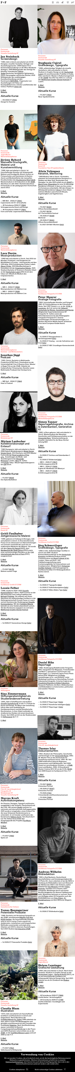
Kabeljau (13, 1025)
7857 (55, 462)
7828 (17, 292)
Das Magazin (53, 887)
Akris (17, 461)
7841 (19, 201)
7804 (23, 205)
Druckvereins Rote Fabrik (25, 180)
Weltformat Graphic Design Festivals (55, 80)
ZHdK (33, 182)
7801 (23, 210)
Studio (19, 807)
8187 (52, 789)
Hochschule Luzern (13, 272)
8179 (11, 569)
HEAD (69, 769)
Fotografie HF (6, 791)
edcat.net (18, 87)
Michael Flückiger (7, 596)
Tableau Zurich (15, 817)
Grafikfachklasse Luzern (20, 1033)
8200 (49, 784)
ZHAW (45, 78)
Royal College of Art (61, 558)
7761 (49, 793)
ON (4, 465)
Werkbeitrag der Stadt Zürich (12, 550)
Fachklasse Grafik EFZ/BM (48, 542)
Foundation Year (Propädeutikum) (51, 168)
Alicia (58, 190)
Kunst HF (41, 166)
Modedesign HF (7, 438)
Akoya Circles (6, 266)
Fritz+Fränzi (58, 898)
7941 (14, 100)
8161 (52, 220)
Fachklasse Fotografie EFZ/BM (50, 294)
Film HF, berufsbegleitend (48, 745)
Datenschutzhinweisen (14, 1062)
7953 (49, 95)
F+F (3, 2)
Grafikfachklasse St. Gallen (11, 1020)
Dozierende (5, 51)
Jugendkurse (6, 155)
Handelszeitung (44, 900)
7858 (17, 287)
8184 (49, 207)
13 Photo (61, 675)
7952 (11, 1048)
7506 (49, 797)
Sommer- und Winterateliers (12, 352)
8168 (52, 216)
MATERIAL (14, 81)
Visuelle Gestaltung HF (9, 53)
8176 (49, 211)
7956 (11, 836)
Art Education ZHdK (22, 929)
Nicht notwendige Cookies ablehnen (48, 1070)
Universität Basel (61, 756)
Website (4, 92)
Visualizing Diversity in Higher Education (53, 683)
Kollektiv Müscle (26, 604)
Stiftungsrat (5, 690)
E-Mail (3, 90)
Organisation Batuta (23, 268)
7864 (19, 381)
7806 (61, 995)
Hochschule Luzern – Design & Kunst (52, 975)
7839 (55, 467)
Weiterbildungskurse (9, 157)
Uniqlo (6, 463)
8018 (11, 478)
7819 (55, 471)
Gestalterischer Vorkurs (10, 907)
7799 (61, 1000)
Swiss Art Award (13, 548)
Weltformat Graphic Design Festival (14, 610)
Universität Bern (44, 438)
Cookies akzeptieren (17, 1070)
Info (61, 225)
